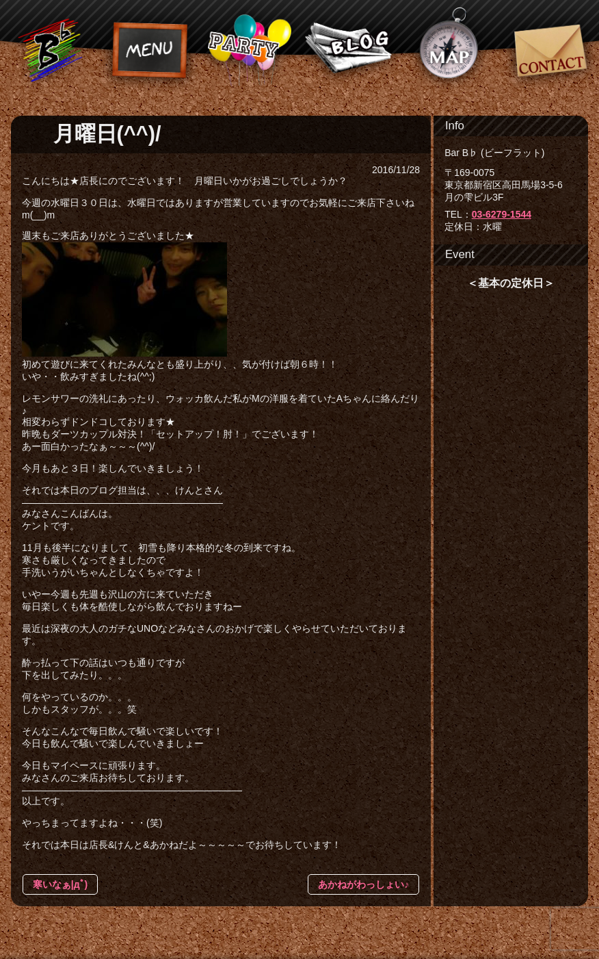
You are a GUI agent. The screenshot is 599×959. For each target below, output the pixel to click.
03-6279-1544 (501, 214)
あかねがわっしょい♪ (363, 884)
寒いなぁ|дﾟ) (60, 884)
